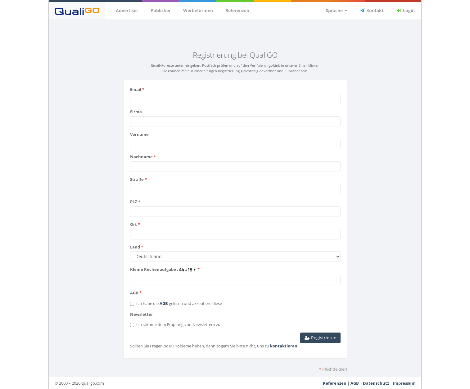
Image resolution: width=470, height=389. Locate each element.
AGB (136, 293)
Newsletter (141, 314)
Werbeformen (198, 10)
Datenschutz (376, 383)
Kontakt (371, 10)
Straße (138, 179)
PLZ (135, 201)
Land (136, 247)
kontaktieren (283, 346)
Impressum (404, 383)
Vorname (139, 134)
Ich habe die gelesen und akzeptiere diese (176, 303)
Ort (135, 224)
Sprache (333, 10)
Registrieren (320, 338)
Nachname (143, 156)
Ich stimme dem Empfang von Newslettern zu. (175, 324)
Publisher (161, 10)
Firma (136, 111)
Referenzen (237, 10)
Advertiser (127, 10)
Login (405, 10)
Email (137, 89)
